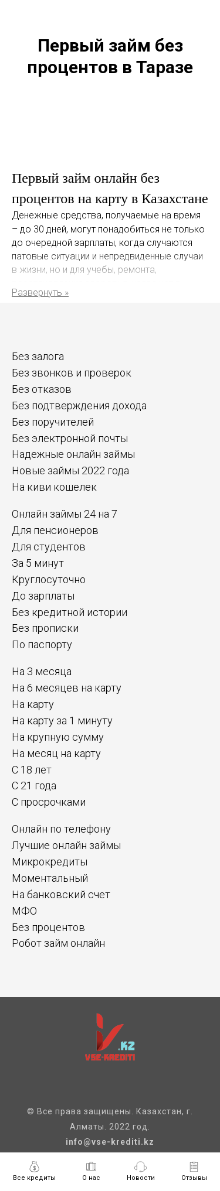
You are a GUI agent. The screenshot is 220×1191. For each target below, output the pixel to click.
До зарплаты (43, 596)
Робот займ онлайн (58, 943)
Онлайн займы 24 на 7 (64, 514)
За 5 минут (38, 563)
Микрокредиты (49, 861)
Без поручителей (53, 422)
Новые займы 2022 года (70, 470)
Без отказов (42, 389)
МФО (24, 911)
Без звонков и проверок (71, 373)
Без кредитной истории (69, 612)
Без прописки (45, 628)
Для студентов (49, 546)
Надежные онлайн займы (73, 454)
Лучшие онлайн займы (66, 845)
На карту (33, 704)
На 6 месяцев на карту (66, 688)
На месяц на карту (56, 753)
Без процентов (48, 927)
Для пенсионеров (55, 530)
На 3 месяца (42, 671)
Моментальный (50, 878)
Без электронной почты (70, 438)
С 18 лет (32, 770)
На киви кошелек (54, 487)
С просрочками (49, 802)
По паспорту (42, 644)
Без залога (38, 356)
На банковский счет (61, 894)
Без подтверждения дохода (79, 405)
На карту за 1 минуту (62, 720)
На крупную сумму (58, 737)
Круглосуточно (49, 579)
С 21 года (34, 785)
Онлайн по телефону (61, 829)
